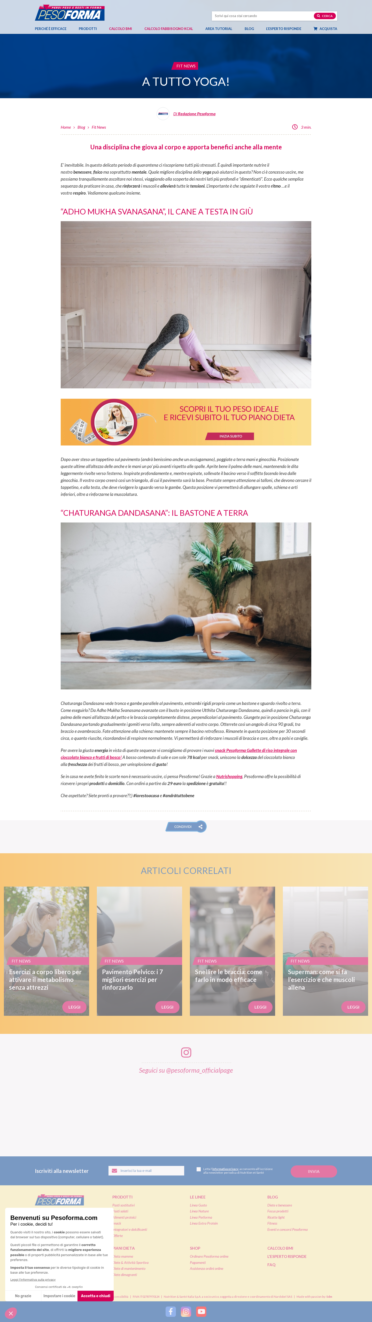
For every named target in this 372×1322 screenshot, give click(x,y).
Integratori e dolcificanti (129, 1229)
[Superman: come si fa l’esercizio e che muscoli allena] (325, 951)
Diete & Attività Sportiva (130, 1262)
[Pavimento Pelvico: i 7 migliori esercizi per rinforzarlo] (139, 951)
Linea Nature (199, 1211)
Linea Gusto (198, 1205)
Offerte (117, 1235)
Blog (252, 29)
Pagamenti (198, 1262)
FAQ (271, 1264)
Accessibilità (119, 1296)
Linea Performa (201, 1217)
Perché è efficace (50, 29)
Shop (195, 1248)
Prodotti (90, 29)
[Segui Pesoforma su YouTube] (201, 1311)
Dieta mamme (122, 1256)
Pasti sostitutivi (123, 1205)
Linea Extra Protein (204, 1223)
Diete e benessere (279, 1205)
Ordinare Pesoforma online (209, 1256)
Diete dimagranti (124, 1274)
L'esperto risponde (287, 1256)
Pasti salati (120, 1211)
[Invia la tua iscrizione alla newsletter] (314, 1171)
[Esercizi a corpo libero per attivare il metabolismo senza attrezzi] (46, 951)
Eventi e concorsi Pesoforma (287, 1229)
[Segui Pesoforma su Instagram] (186, 1311)
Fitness (272, 1223)
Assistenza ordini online (206, 1268)
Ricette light (276, 1217)
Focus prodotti (277, 1211)
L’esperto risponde (283, 29)
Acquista (328, 29)
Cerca (325, 16)
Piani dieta (123, 1248)
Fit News (99, 127)
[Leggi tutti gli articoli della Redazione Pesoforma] (186, 115)
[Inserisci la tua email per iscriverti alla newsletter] (146, 1171)
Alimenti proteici (124, 1217)
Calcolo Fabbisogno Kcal (168, 29)
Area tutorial (221, 29)
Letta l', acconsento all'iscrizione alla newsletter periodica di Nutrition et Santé (235, 1170)
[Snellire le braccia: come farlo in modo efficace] (232, 951)
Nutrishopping (229, 776)
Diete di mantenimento (128, 1268)
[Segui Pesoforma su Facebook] (171, 1311)
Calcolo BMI (120, 29)
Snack (116, 1223)
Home (66, 127)
